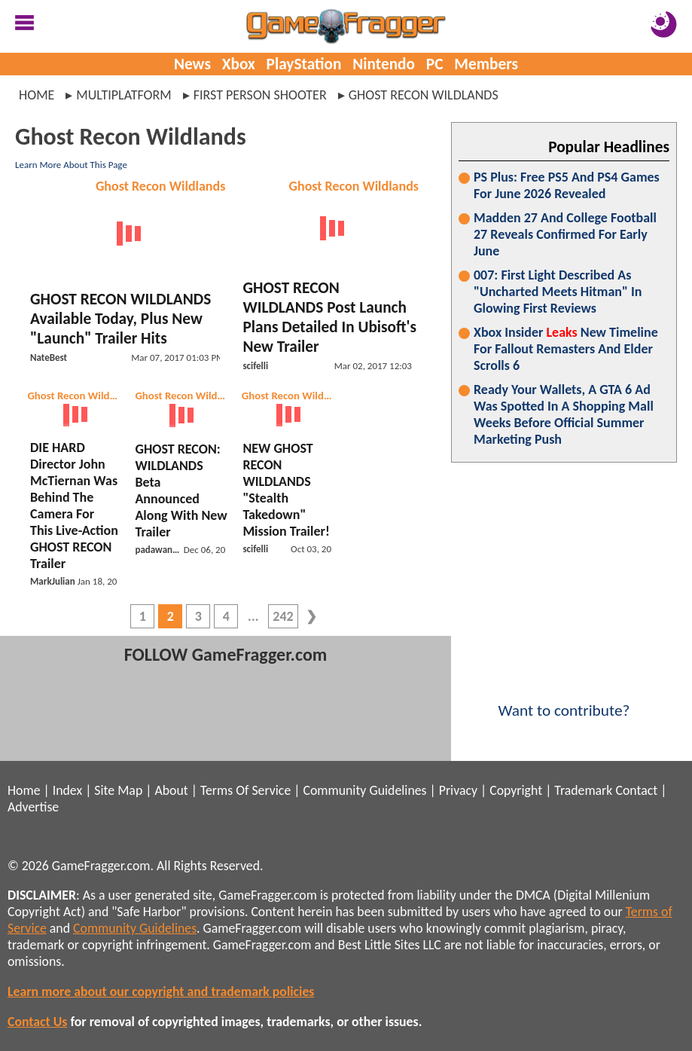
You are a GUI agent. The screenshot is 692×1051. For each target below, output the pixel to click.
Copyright (515, 790)
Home (36, 95)
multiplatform (123, 95)
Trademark (583, 790)
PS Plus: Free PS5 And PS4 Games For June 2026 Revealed (567, 185)
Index (67, 790)
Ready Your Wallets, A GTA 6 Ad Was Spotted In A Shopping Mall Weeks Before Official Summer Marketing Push (564, 414)
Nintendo (383, 64)
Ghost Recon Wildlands (161, 186)
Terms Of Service (245, 790)
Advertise (33, 807)
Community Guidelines (364, 790)
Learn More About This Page (71, 164)
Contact (636, 790)
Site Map (118, 790)
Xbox (238, 64)
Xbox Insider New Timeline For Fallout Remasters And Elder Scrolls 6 (566, 349)
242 (283, 616)
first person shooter (260, 95)
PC (435, 64)
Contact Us (37, 1021)
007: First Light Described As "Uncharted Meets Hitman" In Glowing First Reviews (558, 291)
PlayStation (304, 64)
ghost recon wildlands (423, 95)
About (170, 790)
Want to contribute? (564, 700)
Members (486, 64)
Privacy (458, 790)
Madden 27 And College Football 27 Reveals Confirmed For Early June (565, 234)
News (192, 64)
